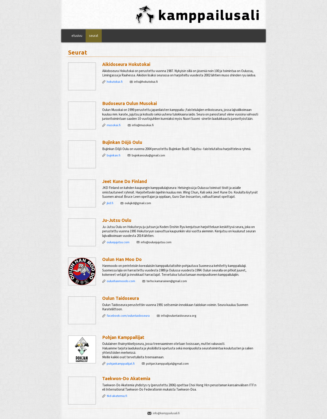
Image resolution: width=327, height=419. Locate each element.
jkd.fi (110, 203)
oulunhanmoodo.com (121, 281)
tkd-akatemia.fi (117, 396)
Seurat (93, 35)
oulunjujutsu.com (118, 242)
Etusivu (77, 35)
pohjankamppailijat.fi (121, 363)
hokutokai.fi (115, 82)
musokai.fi (114, 125)
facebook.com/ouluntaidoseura (128, 316)
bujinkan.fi (113, 155)
